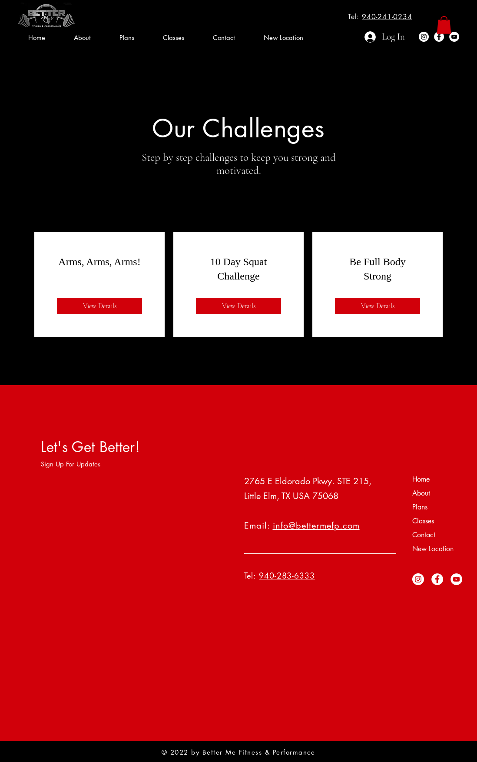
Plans (419, 507)
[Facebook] (439, 37)
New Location (433, 548)
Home (421, 479)
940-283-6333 (287, 575)
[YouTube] (454, 37)
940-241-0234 (387, 16)
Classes (423, 521)
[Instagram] (424, 37)
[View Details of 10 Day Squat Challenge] (238, 306)
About (421, 493)
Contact (423, 534)
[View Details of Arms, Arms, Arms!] (99, 306)
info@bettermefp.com (316, 525)
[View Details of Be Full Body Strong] (377, 306)
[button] (444, 25)
